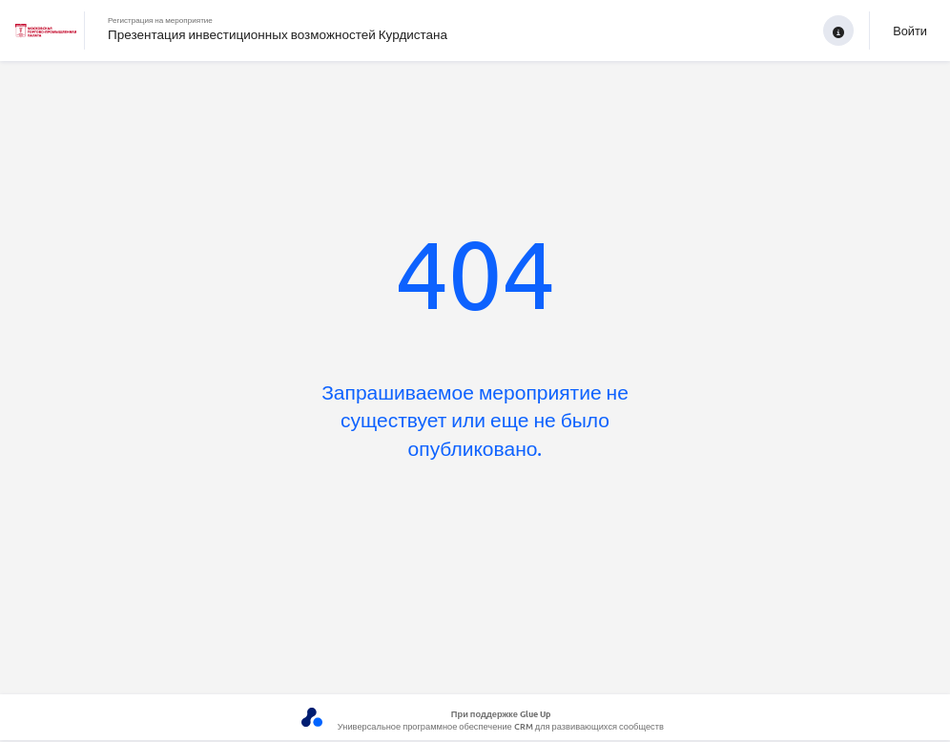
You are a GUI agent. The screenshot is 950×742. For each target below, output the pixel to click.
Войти (910, 30)
